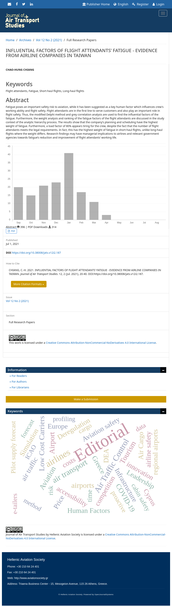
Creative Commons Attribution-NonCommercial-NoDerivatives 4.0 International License (101, 342)
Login (158, 4)
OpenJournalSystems (104, 594)
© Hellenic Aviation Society (70, 594)
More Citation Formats (28, 284)
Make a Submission (86, 399)
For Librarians (20, 387)
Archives (25, 40)
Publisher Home (96, 4)
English (121, 4)
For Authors (19, 381)
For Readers (19, 376)
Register (140, 4)
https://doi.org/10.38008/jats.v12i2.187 (36, 252)
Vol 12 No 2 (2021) (49, 40)
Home (10, 40)
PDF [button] (13, 231)
